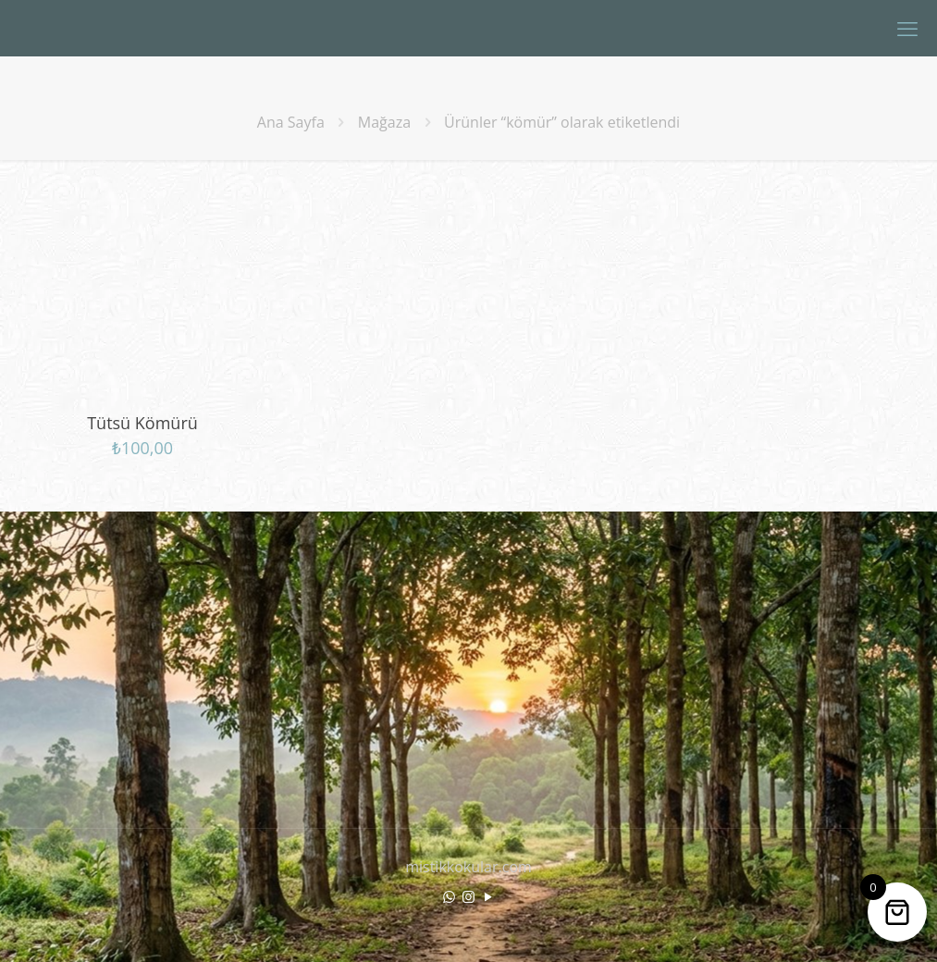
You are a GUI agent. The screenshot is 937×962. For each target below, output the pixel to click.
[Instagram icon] (468, 896)
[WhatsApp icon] (449, 896)
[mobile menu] (907, 27)
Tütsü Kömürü (142, 423)
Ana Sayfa (291, 122)
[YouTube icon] (488, 896)
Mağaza (384, 122)
